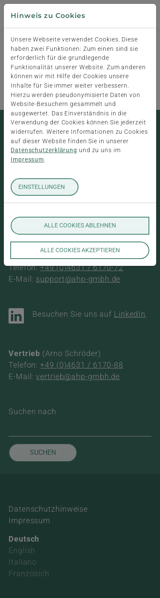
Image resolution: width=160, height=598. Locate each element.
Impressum (27, 159)
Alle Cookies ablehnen (80, 225)
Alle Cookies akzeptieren (80, 250)
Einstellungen (41, 187)
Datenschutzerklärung (44, 150)
